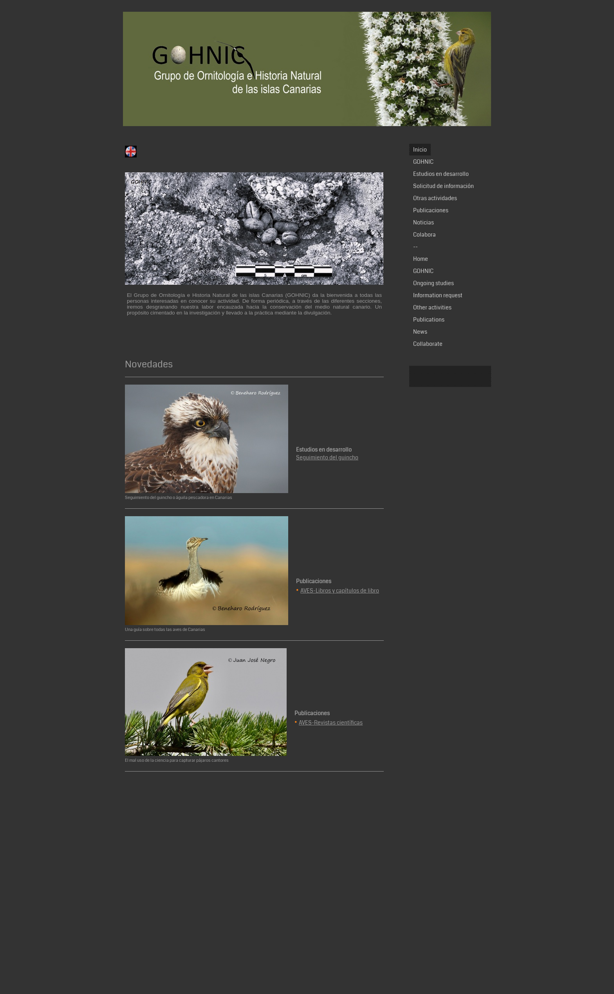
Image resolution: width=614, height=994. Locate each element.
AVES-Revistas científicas (331, 723)
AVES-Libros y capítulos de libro (339, 591)
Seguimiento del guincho (327, 457)
